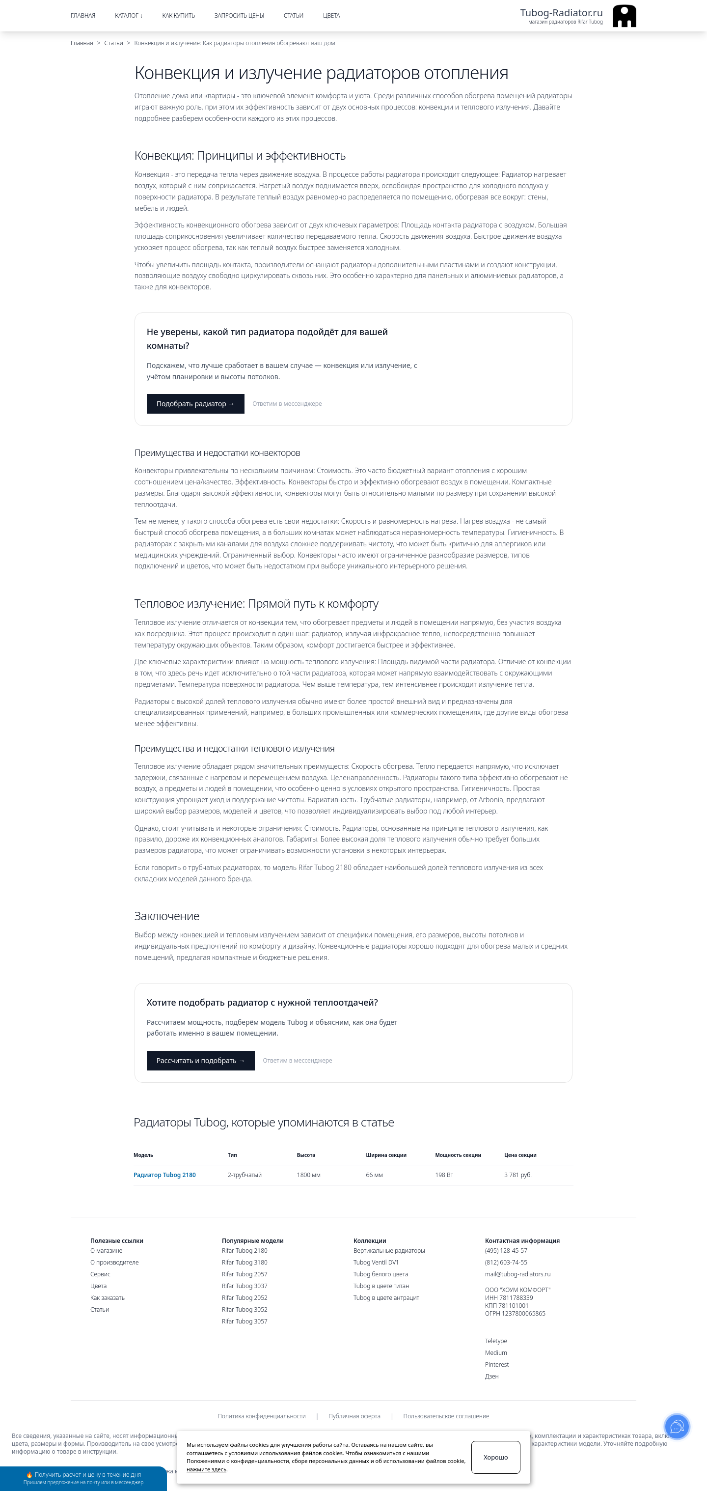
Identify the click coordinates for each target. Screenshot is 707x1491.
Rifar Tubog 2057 (245, 1274)
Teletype (496, 1341)
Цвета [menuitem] (331, 16)
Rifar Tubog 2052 (245, 1298)
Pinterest (497, 1365)
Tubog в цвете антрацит (386, 1298)
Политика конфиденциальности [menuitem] (261, 1416)
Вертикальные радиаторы (389, 1250)
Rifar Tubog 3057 (245, 1321)
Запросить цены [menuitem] (239, 16)
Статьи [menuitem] (293, 16)
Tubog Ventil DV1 (376, 1262)
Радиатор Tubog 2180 (165, 1175)
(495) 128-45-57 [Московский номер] (506, 1250)
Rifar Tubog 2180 (245, 1250)
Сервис (100, 1274)
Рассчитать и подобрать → (201, 1060)
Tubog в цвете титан (381, 1286)
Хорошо (496, 1457)
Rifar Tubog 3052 (245, 1309)
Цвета (98, 1286)
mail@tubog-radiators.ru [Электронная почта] (518, 1274)
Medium (496, 1353)
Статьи (114, 43)
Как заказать (107, 1298)
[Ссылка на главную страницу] (578, 16)
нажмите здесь (206, 1469)
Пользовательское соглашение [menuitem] (446, 1416)
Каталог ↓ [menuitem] (128, 16)
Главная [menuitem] (83, 16)
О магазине (106, 1250)
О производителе (114, 1262)
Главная (82, 43)
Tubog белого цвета (381, 1274)
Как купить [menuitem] (178, 16)
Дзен (492, 1376)
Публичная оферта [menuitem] (354, 1416)
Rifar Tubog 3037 (245, 1286)
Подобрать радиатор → (196, 403)
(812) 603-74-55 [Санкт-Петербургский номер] (506, 1262)
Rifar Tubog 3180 (245, 1262)
